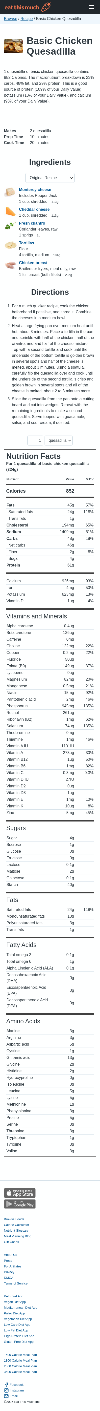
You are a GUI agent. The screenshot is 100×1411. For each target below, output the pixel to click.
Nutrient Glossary (16, 1230)
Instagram (14, 1390)
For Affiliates (12, 1266)
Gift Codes (11, 1242)
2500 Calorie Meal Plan (20, 1366)
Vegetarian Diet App (18, 1319)
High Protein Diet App (19, 1336)
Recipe (27, 19)
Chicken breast (33, 263)
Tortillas (26, 243)
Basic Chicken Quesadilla (60, 46)
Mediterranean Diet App (20, 1307)
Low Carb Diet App (17, 1325)
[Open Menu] (91, 7)
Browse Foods (14, 1219)
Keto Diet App (13, 1296)
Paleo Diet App (14, 1313)
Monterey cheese (35, 190)
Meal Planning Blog (17, 1236)
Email (11, 1396)
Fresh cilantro (32, 223)
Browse (10, 19)
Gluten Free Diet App (19, 1342)
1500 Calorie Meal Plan (20, 1355)
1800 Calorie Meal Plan (20, 1360)
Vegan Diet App (15, 1302)
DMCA (8, 1278)
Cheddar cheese (34, 209)
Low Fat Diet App (16, 1330)
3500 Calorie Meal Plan (20, 1372)
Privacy (9, 1272)
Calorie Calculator (16, 1225)
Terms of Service (15, 1283)
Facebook (14, 1384)
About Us (10, 1255)
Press (8, 1261)
